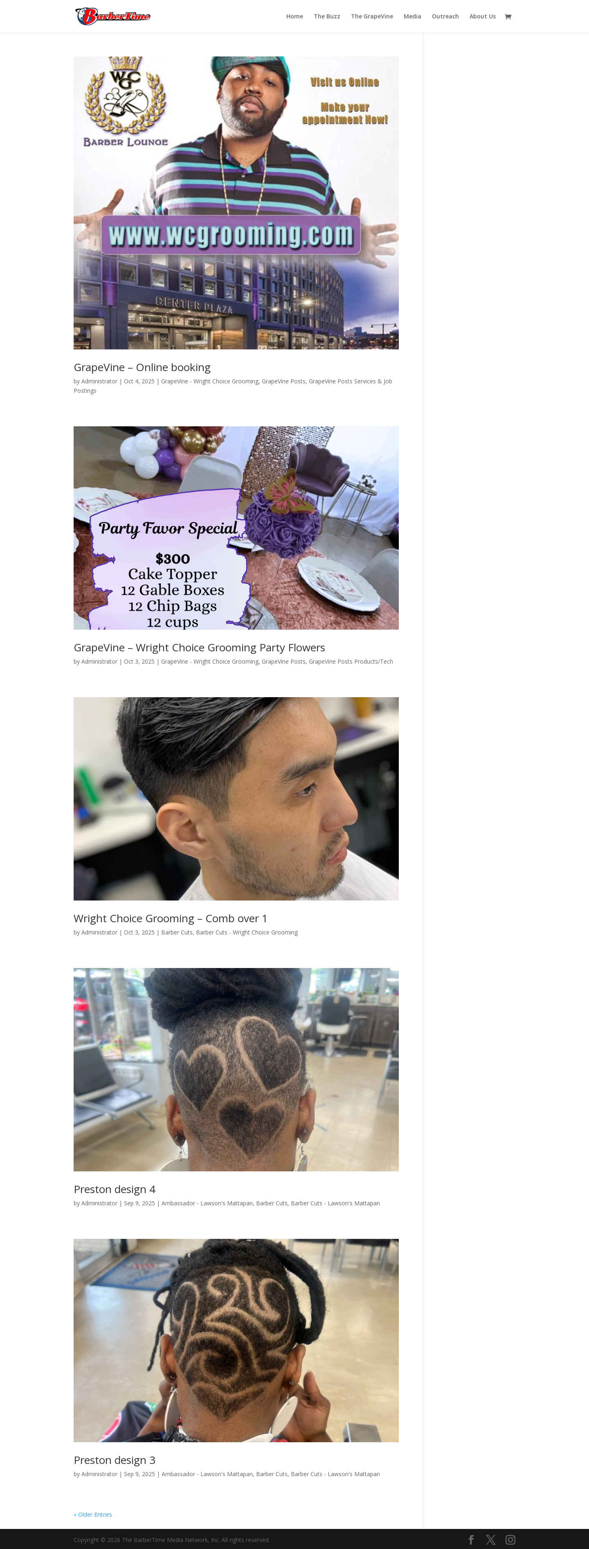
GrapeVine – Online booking (142, 367)
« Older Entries (93, 1514)
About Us (483, 17)
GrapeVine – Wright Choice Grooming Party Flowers (199, 647)
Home (294, 17)
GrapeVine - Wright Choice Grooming (210, 381)
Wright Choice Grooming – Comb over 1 (171, 918)
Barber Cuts (177, 932)
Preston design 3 (114, 1459)
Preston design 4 (114, 1189)
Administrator (99, 381)
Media (412, 17)
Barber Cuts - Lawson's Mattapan (335, 1203)
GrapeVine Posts (284, 381)
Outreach (445, 17)
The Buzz (327, 17)
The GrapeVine (372, 17)
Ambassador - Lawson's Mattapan (207, 1203)
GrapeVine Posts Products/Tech (351, 661)
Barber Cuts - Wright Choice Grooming (247, 932)
